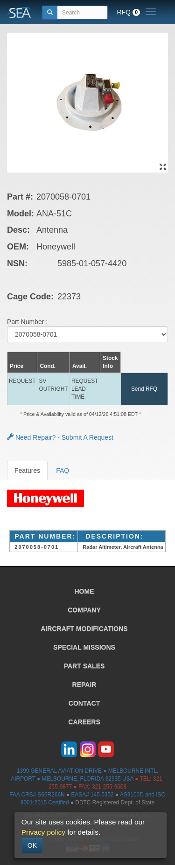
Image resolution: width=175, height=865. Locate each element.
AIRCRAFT (84, 628)
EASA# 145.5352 (92, 794)
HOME (84, 591)
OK (32, 845)
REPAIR (84, 684)
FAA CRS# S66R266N (36, 794)
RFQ (128, 12)
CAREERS (84, 722)
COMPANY (84, 610)
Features (27, 470)
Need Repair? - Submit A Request (60, 437)
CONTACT (84, 703)
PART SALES (84, 666)
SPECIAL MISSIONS (84, 647)
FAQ (62, 470)
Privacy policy (43, 832)
